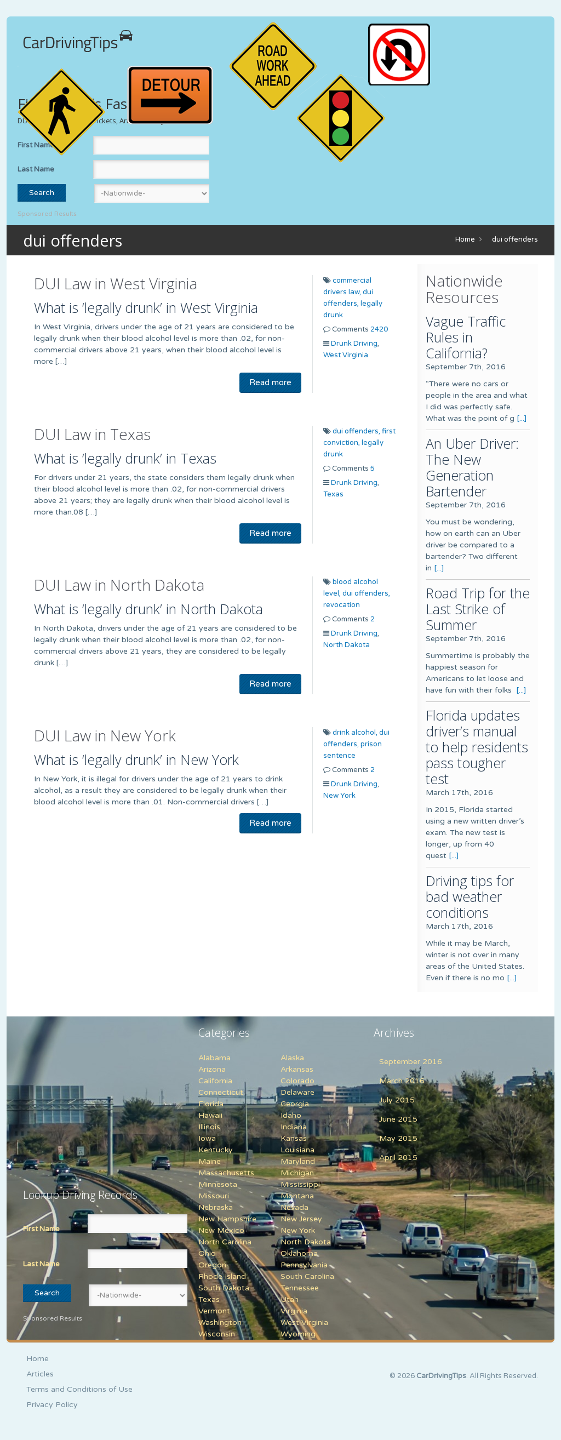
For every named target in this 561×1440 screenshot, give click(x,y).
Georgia (294, 1103)
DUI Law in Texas (92, 434)
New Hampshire (227, 1219)
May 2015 (398, 1138)
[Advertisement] (91, 1095)
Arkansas (296, 1069)
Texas (333, 494)
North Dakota (346, 645)
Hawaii (210, 1115)
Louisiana (297, 1150)
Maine (209, 1161)
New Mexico (221, 1230)
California (215, 1080)
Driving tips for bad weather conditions (470, 896)
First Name (41, 1229)
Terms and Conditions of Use (79, 1389)
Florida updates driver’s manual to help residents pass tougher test (477, 747)
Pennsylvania (304, 1265)
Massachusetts (226, 1173)
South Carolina (307, 1276)
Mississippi (300, 1184)
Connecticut (220, 1092)
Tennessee (299, 1288)
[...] (521, 418)
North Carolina (224, 1242)
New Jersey (301, 1219)
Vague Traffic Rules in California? (466, 337)
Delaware (297, 1092)
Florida (211, 1103)
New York (339, 795)
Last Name (36, 169)
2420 (379, 329)
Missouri (213, 1196)
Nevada (294, 1207)
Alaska (292, 1057)
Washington (220, 1322)
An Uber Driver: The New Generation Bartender (472, 467)
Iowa (207, 1138)
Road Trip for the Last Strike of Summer (478, 609)
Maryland (297, 1161)
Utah (289, 1299)
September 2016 (410, 1061)
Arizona (212, 1069)
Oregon (212, 1265)
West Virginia (345, 355)
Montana (297, 1196)
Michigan (297, 1173)
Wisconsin (216, 1334)
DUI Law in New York (105, 735)
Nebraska (215, 1207)
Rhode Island (222, 1276)
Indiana (293, 1127)
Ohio (207, 1253)
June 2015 (398, 1119)
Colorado (297, 1080)
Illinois (209, 1127)
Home (465, 239)
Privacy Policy (52, 1404)
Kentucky (215, 1150)
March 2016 (402, 1080)
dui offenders (515, 239)
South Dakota (223, 1288)
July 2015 (397, 1100)
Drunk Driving (354, 343)
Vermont (214, 1311)
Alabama (214, 1057)
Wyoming (298, 1334)
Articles (40, 1374)
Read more (270, 382)
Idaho (290, 1115)
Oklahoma (299, 1253)
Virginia (293, 1311)
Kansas (293, 1138)
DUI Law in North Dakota (119, 584)
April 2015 (398, 1157)
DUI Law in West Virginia (115, 283)
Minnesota (217, 1184)
